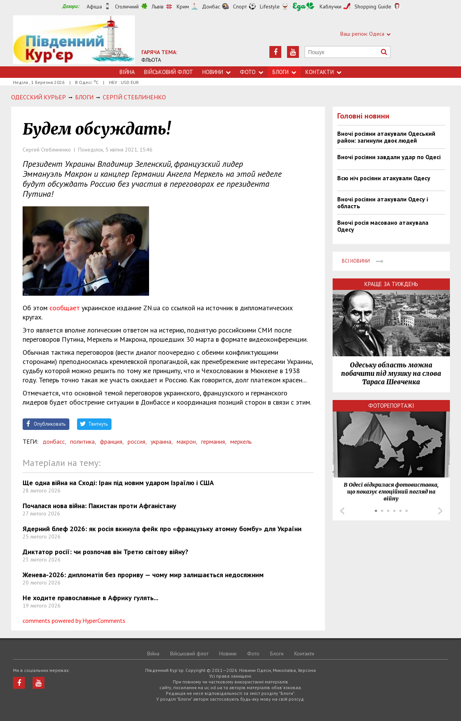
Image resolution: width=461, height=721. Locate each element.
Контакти (323, 72)
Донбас (211, 6)
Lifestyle (270, 6)
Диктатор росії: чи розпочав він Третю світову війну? (105, 551)
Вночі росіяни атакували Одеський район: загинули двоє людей (386, 137)
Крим (183, 6)
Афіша (94, 6)
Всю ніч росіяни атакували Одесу (383, 178)
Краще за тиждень (391, 284)
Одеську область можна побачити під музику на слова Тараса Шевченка (391, 373)
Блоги (284, 72)
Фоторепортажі (391, 405)
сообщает (64, 307)
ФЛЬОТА (151, 59)
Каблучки (330, 6)
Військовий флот (168, 72)
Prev (342, 511)
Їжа (303, 6)
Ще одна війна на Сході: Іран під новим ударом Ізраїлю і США (118, 482)
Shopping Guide (372, 6)
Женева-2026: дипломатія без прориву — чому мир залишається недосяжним (143, 574)
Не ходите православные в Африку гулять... (90, 597)
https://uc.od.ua (74, 40)
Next (440, 511)
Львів (158, 6)
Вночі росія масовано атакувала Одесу (382, 226)
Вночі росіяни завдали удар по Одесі (389, 157)
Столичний (127, 6)
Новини (216, 72)
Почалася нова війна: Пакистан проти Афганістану (99, 505)
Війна (127, 72)
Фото (251, 72)
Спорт (240, 6)
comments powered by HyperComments (74, 620)
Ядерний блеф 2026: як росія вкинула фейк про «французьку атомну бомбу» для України (162, 528)
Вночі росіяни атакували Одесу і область (382, 202)
